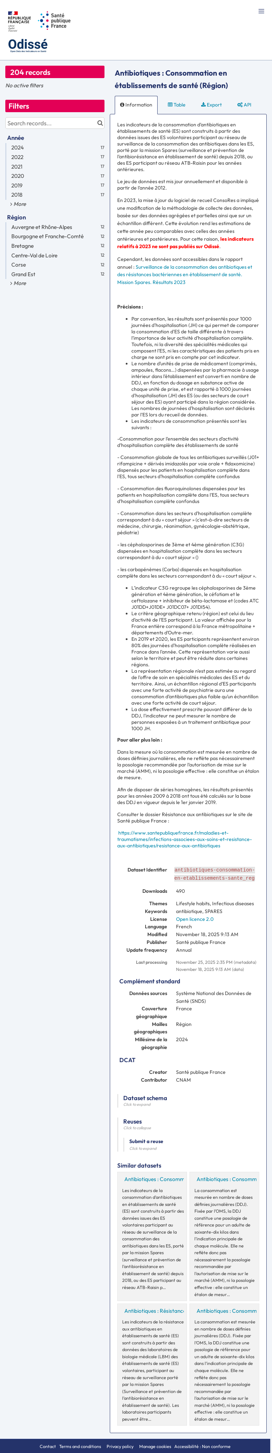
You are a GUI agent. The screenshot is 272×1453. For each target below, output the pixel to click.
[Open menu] (261, 10)
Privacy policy (121, 1446)
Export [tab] (211, 105)
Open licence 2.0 (195, 919)
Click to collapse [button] (137, 1127)
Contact (48, 1446)
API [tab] (244, 105)
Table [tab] (177, 105)
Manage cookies (155, 1446)
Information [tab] (136, 105)
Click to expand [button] (137, 1104)
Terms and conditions (80, 1446)
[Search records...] (54, 123)
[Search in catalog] (100, 123)
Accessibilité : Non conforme (202, 1446)
